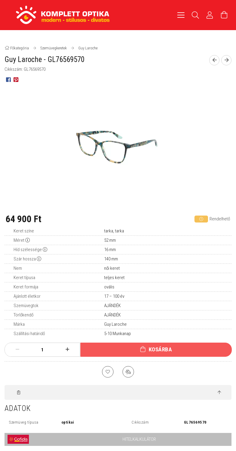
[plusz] (67, 349)
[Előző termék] (214, 60)
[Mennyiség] (42, 349)
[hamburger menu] (181, 15)
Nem (18, 268)
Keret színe (24, 231)
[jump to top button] (219, 393)
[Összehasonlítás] (129, 372)
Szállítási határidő (29, 333)
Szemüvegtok (26, 305)
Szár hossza (25, 259)
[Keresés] (195, 15)
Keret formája (26, 287)
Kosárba (160, 349)
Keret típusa (24, 277)
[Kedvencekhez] (107, 372)
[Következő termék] (226, 60)
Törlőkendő (23, 315)
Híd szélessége (28, 249)
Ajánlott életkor (27, 296)
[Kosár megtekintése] (224, 15)
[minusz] (17, 349)
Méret (19, 240)
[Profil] (210, 15)
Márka (19, 324)
